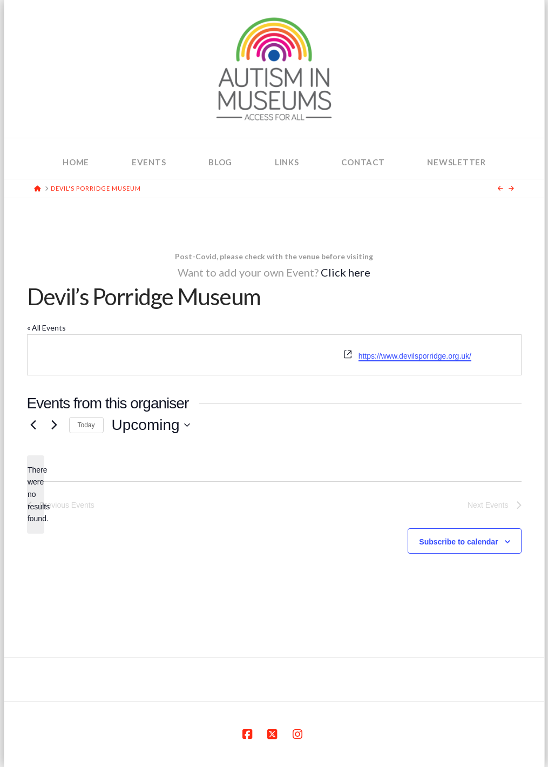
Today (86, 425)
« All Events (46, 327)
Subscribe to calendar (458, 541)
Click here (345, 272)
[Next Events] (54, 425)
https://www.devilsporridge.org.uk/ (414, 356)
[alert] (35, 494)
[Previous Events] (33, 425)
